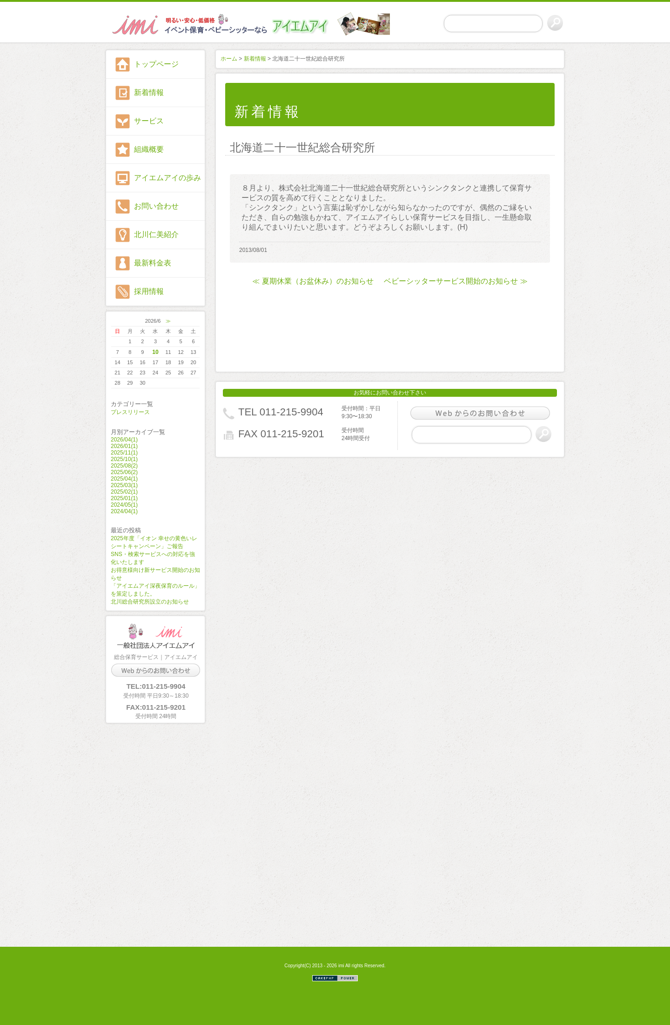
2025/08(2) (124, 465)
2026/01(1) (124, 446)
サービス (149, 121)
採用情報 (149, 291)
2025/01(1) (124, 498)
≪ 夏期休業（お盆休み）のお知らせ (312, 281)
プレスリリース (130, 412)
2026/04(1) (124, 439)
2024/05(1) (124, 505)
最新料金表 (152, 263)
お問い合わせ (156, 206)
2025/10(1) (124, 459)
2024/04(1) (124, 511)
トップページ (156, 64)
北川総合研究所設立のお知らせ (150, 601)
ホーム (229, 58)
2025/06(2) (124, 472)
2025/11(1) (124, 452)
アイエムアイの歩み (167, 178)
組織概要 (149, 149)
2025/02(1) (124, 492)
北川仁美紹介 (156, 234)
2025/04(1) (124, 478)
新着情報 (149, 92)
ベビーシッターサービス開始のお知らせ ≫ (455, 281)
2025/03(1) (124, 485)
